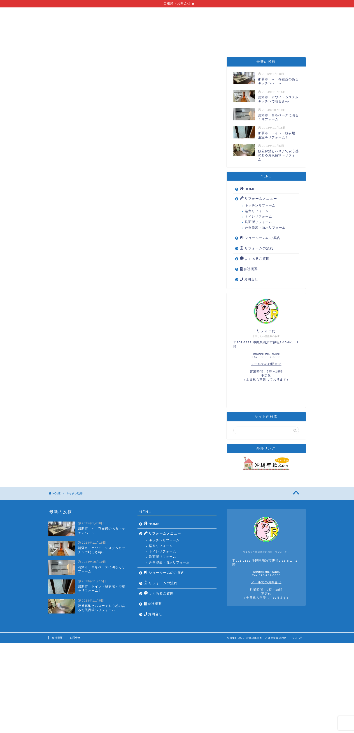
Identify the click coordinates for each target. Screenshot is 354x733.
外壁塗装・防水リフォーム (265, 227)
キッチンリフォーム (260, 205)
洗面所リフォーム (258, 222)
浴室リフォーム (257, 211)
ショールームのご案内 (202, 42)
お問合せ (249, 279)
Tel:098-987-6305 (266, 353)
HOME (69, 42)
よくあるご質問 (248, 42)
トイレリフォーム (258, 216)
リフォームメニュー (107, 42)
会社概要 (283, 42)
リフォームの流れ (153, 42)
